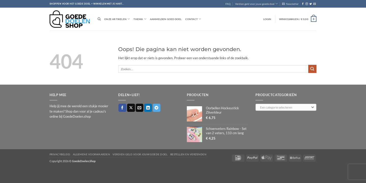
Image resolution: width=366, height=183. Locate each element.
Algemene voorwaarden (91, 154)
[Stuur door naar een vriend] (140, 108)
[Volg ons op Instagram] (307, 4)
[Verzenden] (312, 69)
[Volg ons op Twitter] (310, 4)
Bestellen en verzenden (188, 154)
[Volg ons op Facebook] (303, 4)
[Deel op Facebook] (122, 108)
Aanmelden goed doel (166, 19)
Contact (193, 19)
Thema (139, 19)
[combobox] (285, 107)
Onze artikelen (117, 19)
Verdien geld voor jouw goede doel (256, 3)
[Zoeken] (99, 19)
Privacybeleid (60, 154)
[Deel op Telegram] (157, 108)
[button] (290, 4)
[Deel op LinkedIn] (148, 108)
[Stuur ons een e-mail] (314, 4)
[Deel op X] (131, 108)
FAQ (228, 3)
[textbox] (285, 107)
